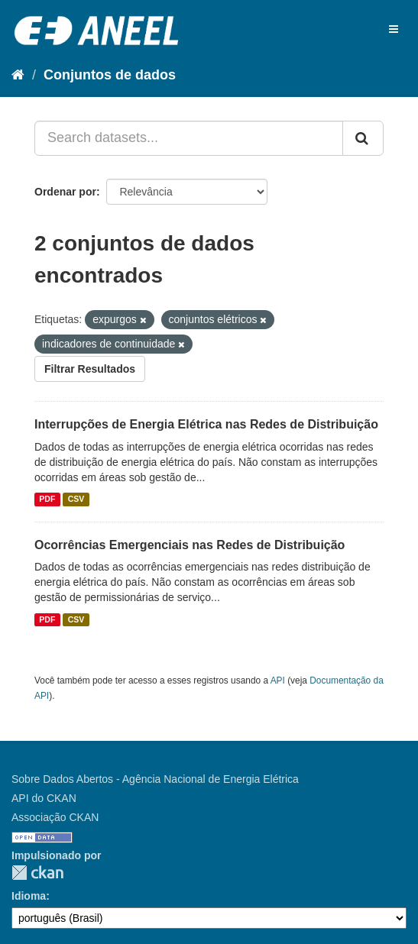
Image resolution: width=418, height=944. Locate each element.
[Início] (17, 74)
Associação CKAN (55, 817)
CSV (76, 499)
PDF (47, 499)
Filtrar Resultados (89, 369)
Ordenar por (65, 192)
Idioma (28, 896)
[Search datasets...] (188, 138)
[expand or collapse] (394, 29)
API (278, 680)
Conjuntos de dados (110, 74)
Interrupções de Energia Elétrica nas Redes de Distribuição (206, 424)
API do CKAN (43, 798)
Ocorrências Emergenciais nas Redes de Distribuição (189, 544)
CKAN (37, 873)
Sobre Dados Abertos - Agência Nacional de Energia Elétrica (155, 779)
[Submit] (363, 138)
